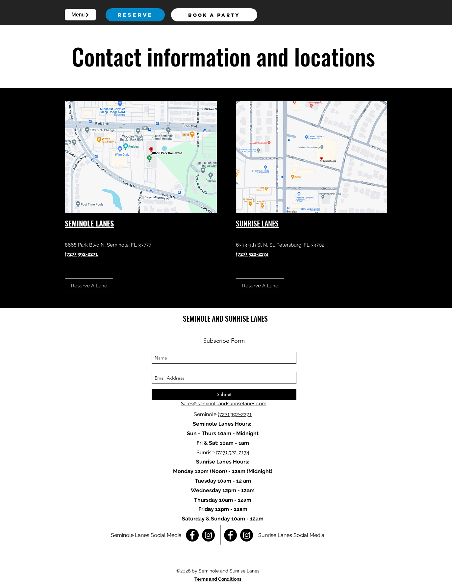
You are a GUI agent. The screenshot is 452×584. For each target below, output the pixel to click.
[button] (80, 14)
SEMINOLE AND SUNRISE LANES (225, 318)
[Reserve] (135, 14)
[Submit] (224, 394)
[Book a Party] (214, 14)
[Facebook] (192, 535)
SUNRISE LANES (257, 223)
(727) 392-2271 (235, 414)
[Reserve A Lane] (89, 285)
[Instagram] (208, 535)
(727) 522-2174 (232, 452)
